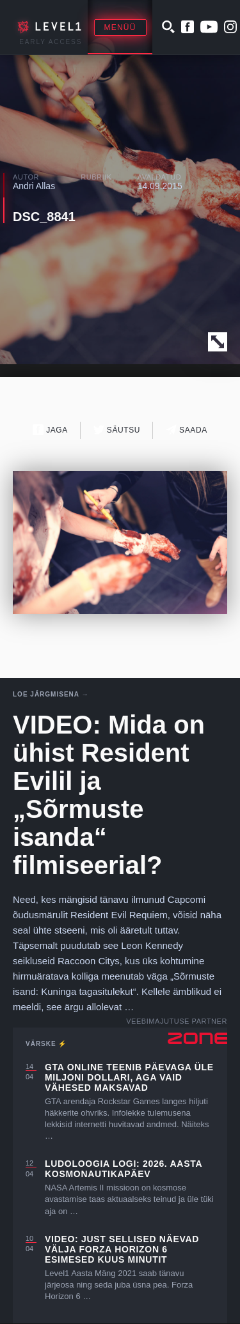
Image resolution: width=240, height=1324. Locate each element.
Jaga (50, 429)
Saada (186, 429)
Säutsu (116, 429)
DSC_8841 (44, 217)
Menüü (120, 27)
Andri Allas (34, 186)
